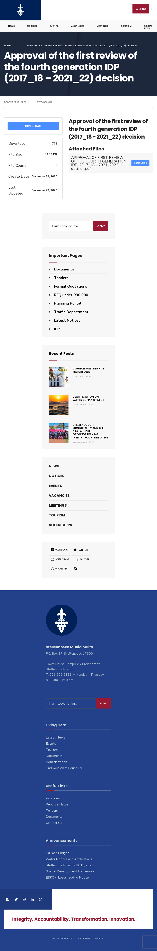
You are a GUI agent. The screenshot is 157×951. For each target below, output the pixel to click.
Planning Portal (67, 303)
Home (7, 45)
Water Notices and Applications (69, 859)
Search (100, 226)
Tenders (61, 277)
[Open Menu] (152, 9)
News (11, 25)
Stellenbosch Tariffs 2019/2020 (70, 865)
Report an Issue (57, 804)
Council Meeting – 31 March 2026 (88, 370)
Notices (32, 25)
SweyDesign (44, 101)
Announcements (62, 938)
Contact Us (54, 822)
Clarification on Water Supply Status (88, 398)
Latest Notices (67, 320)
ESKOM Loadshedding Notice (67, 877)
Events (54, 25)
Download (33, 125)
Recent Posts (61, 353)
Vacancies (77, 25)
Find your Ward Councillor (64, 768)
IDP (57, 328)
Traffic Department (71, 311)
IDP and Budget (57, 853)
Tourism (126, 25)
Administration (56, 762)
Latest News (55, 737)
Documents (64, 269)
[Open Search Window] (76, 568)
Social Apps (148, 27)
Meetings (102, 25)
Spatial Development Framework (70, 871)
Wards (99, 938)
